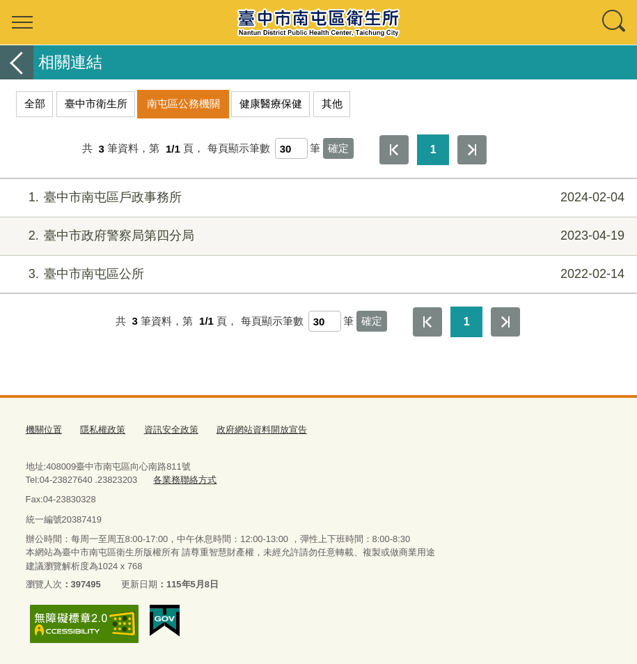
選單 (22, 22)
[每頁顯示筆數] (291, 148)
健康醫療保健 (270, 103)
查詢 (614, 22)
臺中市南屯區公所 (316, 274)
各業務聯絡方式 (185, 479)
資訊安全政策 (171, 429)
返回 (16, 62)
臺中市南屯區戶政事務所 (316, 197)
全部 (34, 103)
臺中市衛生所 (96, 103)
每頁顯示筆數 (238, 149)
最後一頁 (472, 149)
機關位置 (44, 429)
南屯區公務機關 (183, 103)
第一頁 (394, 149)
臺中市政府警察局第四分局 (316, 236)
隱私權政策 (102, 429)
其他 (332, 103)
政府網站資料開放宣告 (262, 429)
